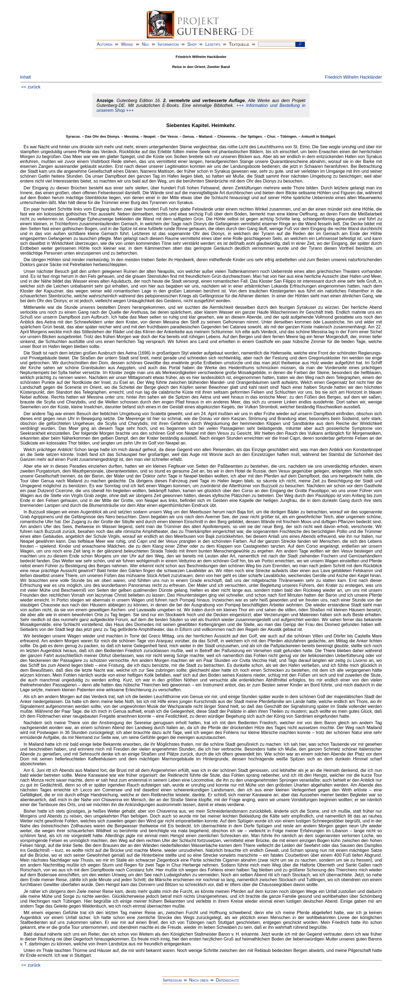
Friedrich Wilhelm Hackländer (353, 77)
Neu (145, 44)
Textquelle (239, 44)
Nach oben (198, 980)
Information (168, 44)
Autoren (104, 44)
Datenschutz (227, 980)
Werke (127, 44)
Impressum (172, 980)
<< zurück (30, 87)
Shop (192, 44)
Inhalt (25, 77)
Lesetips (212, 44)
